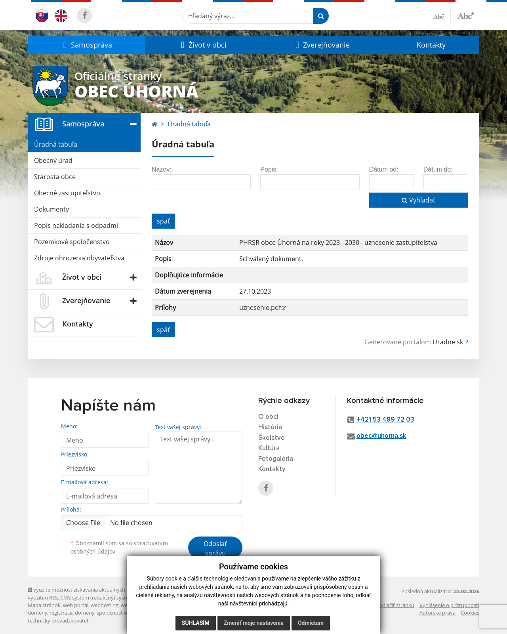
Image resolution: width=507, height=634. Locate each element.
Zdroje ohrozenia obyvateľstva (79, 258)
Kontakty (431, 45)
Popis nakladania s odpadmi (76, 225)
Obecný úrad (53, 160)
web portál (75, 605)
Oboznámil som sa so (119, 547)
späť (163, 221)
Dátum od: (383, 169)
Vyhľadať (418, 200)
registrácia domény (72, 612)
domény (37, 612)
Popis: (269, 169)
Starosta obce (55, 176)
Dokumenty (51, 209)
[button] (86, 45)
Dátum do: (438, 169)
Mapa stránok (44, 605)
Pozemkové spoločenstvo (72, 241)
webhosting (104, 605)
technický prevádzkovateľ (58, 620)
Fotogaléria (275, 459)
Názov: (162, 169)
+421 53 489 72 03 (385, 419)
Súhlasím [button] (196, 623)
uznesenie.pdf (260, 307)
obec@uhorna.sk (381, 436)
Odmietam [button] (311, 623)
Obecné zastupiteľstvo (67, 193)
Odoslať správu (215, 548)
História (270, 427)
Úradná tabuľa (55, 144)
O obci (268, 417)
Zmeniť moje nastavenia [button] (254, 623)
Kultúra (269, 448)
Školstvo (271, 438)
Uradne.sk (448, 342)
